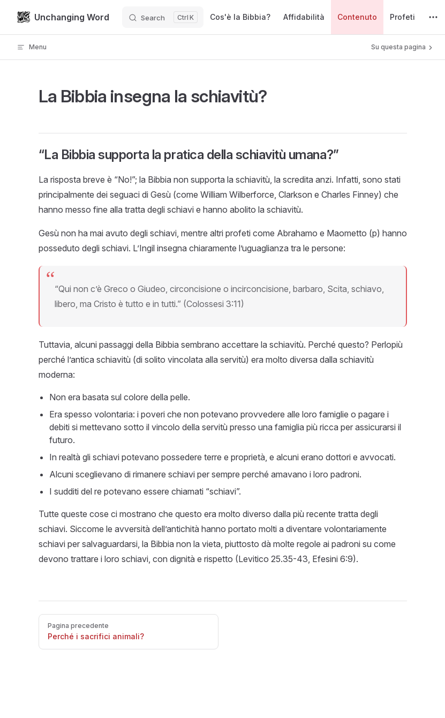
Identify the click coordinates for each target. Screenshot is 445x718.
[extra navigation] (433, 17)
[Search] (162, 17)
